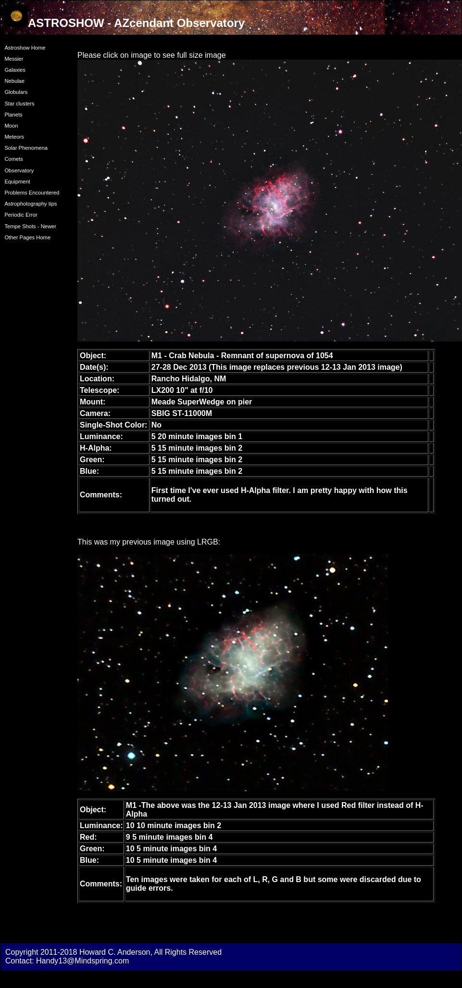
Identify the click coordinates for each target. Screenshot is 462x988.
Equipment (17, 181)
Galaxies (14, 70)
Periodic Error (20, 215)
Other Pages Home (27, 237)
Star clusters (19, 103)
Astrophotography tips (30, 204)
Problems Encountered (31, 192)
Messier (13, 59)
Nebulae (14, 81)
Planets (13, 114)
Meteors (14, 137)
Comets (13, 159)
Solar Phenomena (26, 148)
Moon (11, 126)
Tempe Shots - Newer (30, 226)
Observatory (19, 170)
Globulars (15, 92)
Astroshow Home (24, 48)
